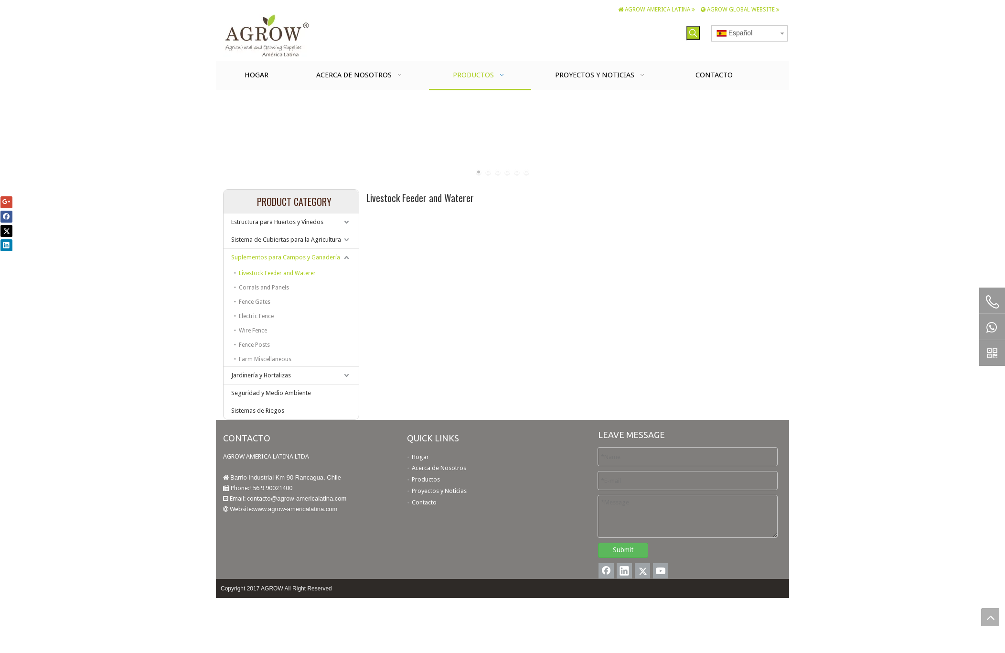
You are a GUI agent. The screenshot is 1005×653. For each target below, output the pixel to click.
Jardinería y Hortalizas (261, 375)
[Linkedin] (624, 570)
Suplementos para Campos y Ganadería (285, 257)
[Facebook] (606, 570)
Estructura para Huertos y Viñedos (277, 221)
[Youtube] (660, 570)
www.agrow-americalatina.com (295, 509)
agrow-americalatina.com (311, 498)
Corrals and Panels (264, 287)
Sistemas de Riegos (257, 410)
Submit (623, 550)
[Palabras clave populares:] (693, 33)
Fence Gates (254, 302)
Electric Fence (256, 316)
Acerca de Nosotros (439, 467)
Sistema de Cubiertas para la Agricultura (286, 239)
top (990, 617)
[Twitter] (642, 570)
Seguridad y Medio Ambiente (271, 392)
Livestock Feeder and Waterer (277, 273)
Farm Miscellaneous (265, 359)
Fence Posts (254, 345)
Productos (426, 479)
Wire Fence (253, 330)
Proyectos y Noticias (439, 490)
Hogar (420, 456)
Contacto (424, 502)
